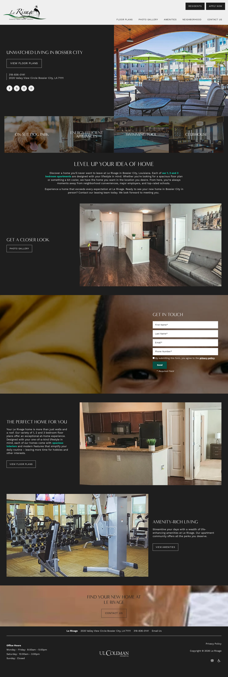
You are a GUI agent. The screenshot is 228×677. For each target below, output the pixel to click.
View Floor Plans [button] (24, 63)
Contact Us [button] (114, 613)
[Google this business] (24, 88)
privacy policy (207, 358)
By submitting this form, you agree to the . (185, 358)
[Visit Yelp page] (17, 88)
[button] (195, 6)
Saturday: (12, 654)
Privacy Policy (213, 643)
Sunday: (11, 658)
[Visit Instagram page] (31, 88)
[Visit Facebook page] (9, 88)
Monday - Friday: (16, 649)
